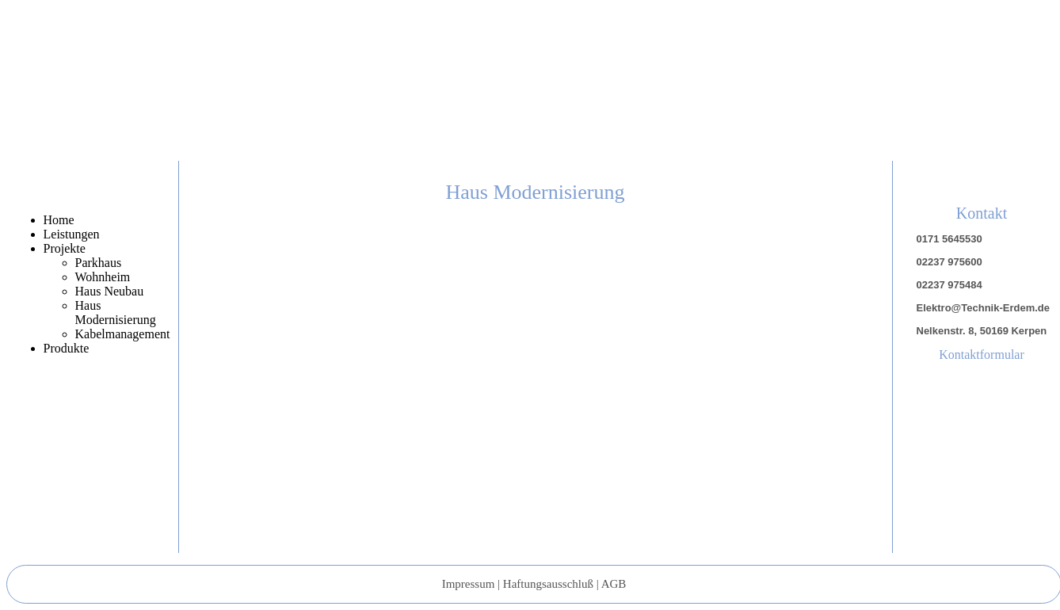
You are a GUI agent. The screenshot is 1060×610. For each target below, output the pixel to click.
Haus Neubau (109, 291)
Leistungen (72, 234)
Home (59, 220)
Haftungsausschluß (548, 584)
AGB (614, 584)
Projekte (65, 248)
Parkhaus (98, 262)
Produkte (67, 348)
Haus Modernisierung (115, 312)
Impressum (468, 584)
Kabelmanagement (122, 334)
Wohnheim (103, 277)
